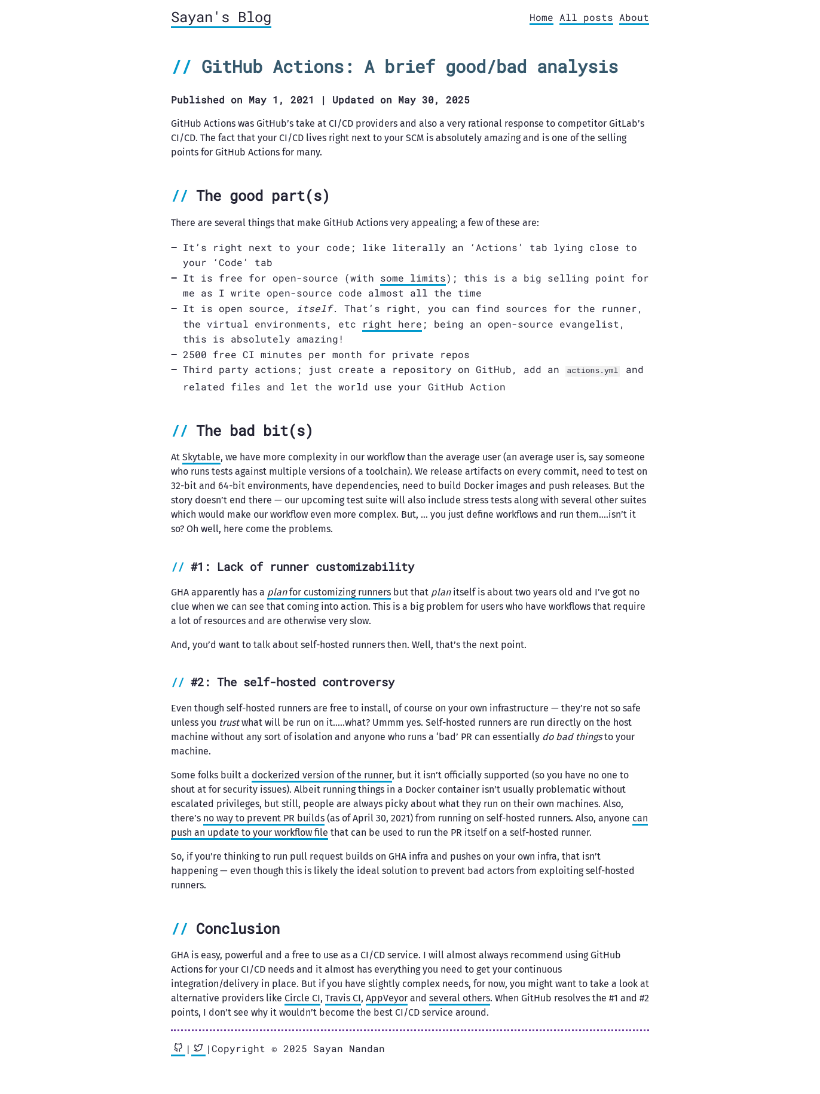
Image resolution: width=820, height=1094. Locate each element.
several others (459, 997)
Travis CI (343, 997)
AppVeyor (387, 997)
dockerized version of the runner (322, 774)
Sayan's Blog (221, 16)
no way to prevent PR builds (264, 817)
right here (392, 323)
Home (541, 17)
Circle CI (302, 997)
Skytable (201, 456)
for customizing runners (329, 591)
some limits (413, 277)
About (634, 17)
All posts (586, 17)
